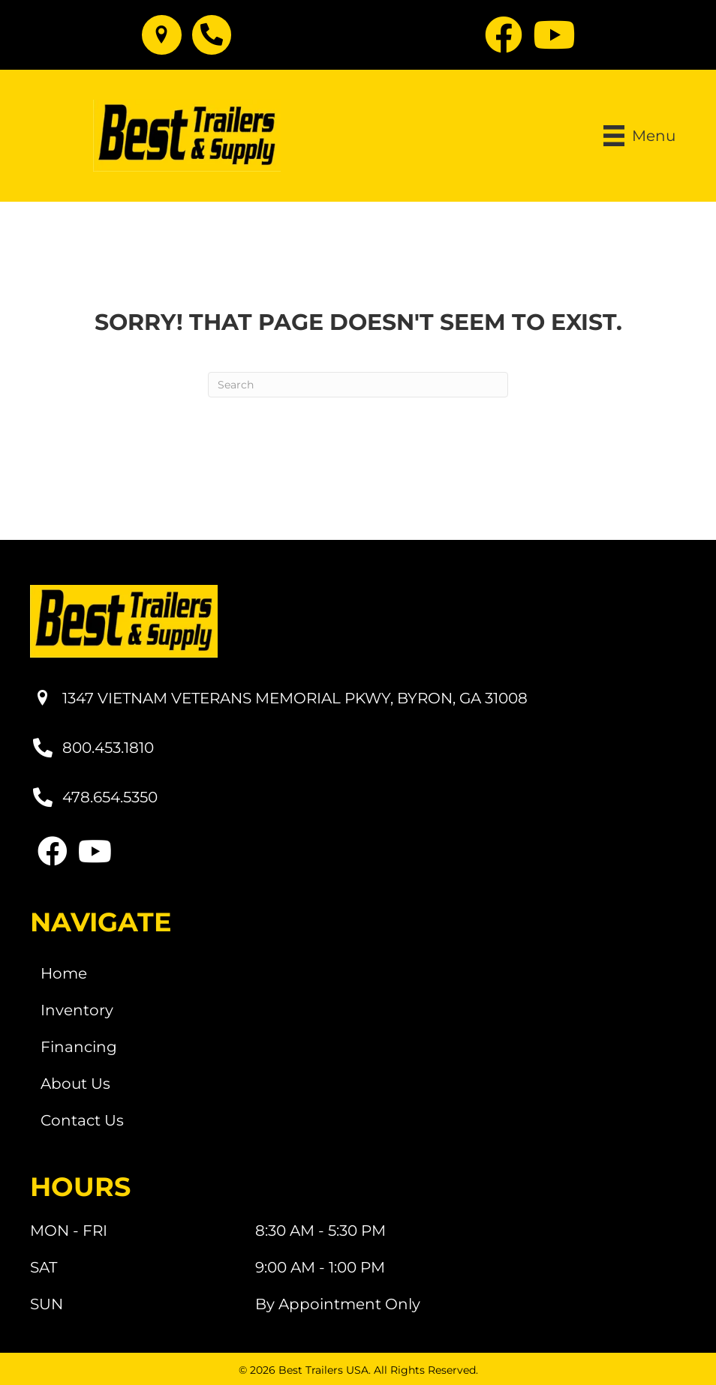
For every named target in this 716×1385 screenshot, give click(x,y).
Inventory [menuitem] (77, 1010)
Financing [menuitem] (79, 1047)
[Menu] (639, 136)
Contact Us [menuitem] (82, 1120)
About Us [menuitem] (75, 1084)
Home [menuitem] (64, 973)
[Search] (358, 384)
